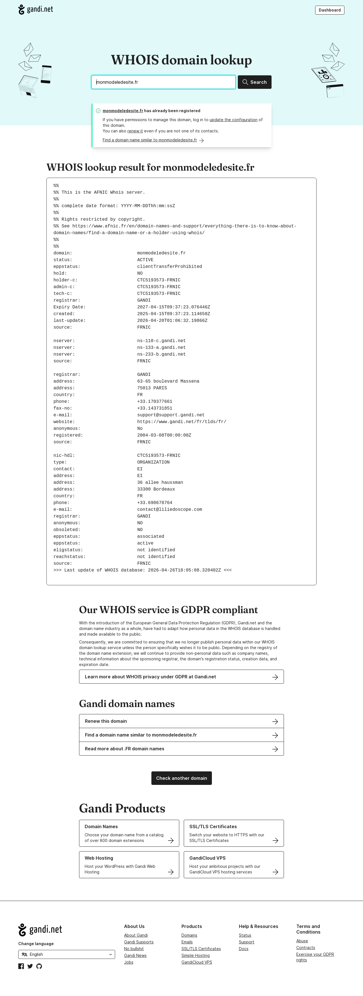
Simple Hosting (196, 955)
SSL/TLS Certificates (201, 948)
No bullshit (134, 948)
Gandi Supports (139, 941)
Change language (36, 943)
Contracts (305, 947)
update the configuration (233, 119)
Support (246, 941)
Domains (189, 935)
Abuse (302, 940)
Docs (243, 948)
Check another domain (181, 778)
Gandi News (135, 955)
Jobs (128, 962)
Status (245, 935)
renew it (135, 130)
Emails (187, 941)
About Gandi (136, 935)
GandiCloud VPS (197, 962)
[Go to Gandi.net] (35, 9)
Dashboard (330, 10)
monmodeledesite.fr (123, 110)
